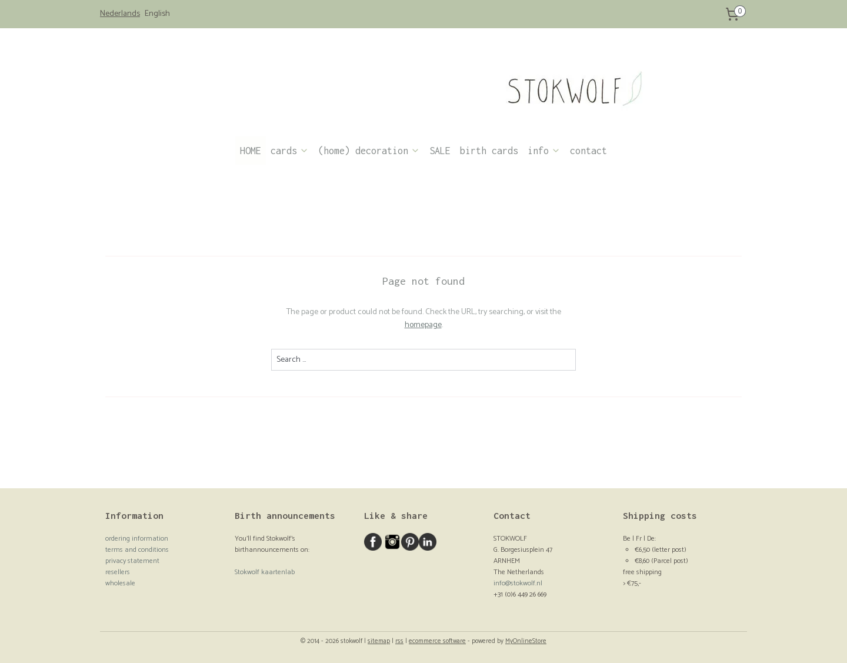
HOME (250, 150)
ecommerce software (437, 641)
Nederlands (120, 14)
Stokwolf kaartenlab (265, 572)
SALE (440, 150)
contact (588, 150)
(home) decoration (369, 150)
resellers (117, 572)
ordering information (136, 538)
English (157, 14)
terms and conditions (137, 549)
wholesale (120, 583)
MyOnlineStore (525, 641)
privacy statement (132, 561)
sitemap (379, 641)
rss (399, 641)
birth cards (489, 150)
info (544, 150)
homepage (423, 325)
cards (290, 150)
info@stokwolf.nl (517, 583)
